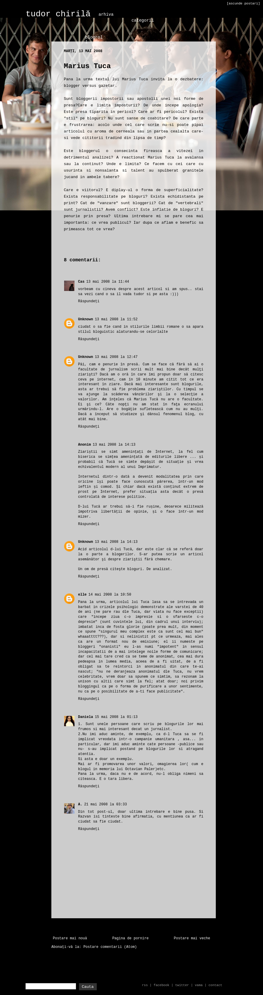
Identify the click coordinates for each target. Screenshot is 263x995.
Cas (81, 282)
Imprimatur (148, 467)
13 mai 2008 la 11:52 (116, 319)
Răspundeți (88, 301)
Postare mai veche (192, 938)
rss (145, 985)
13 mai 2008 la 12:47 (116, 357)
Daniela (85, 717)
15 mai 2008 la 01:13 (116, 717)
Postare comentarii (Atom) (110, 947)
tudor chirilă (58, 14)
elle (82, 595)
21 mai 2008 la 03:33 (105, 804)
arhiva (106, 14)
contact (215, 985)
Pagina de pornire (130, 938)
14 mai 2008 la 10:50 (109, 595)
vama (198, 985)
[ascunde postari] (243, 3)
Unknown (85, 319)
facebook (161, 985)
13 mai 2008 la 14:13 (114, 445)
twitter (182, 985)
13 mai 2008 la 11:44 (107, 282)
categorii (143, 20)
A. (80, 804)
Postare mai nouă (70, 938)
